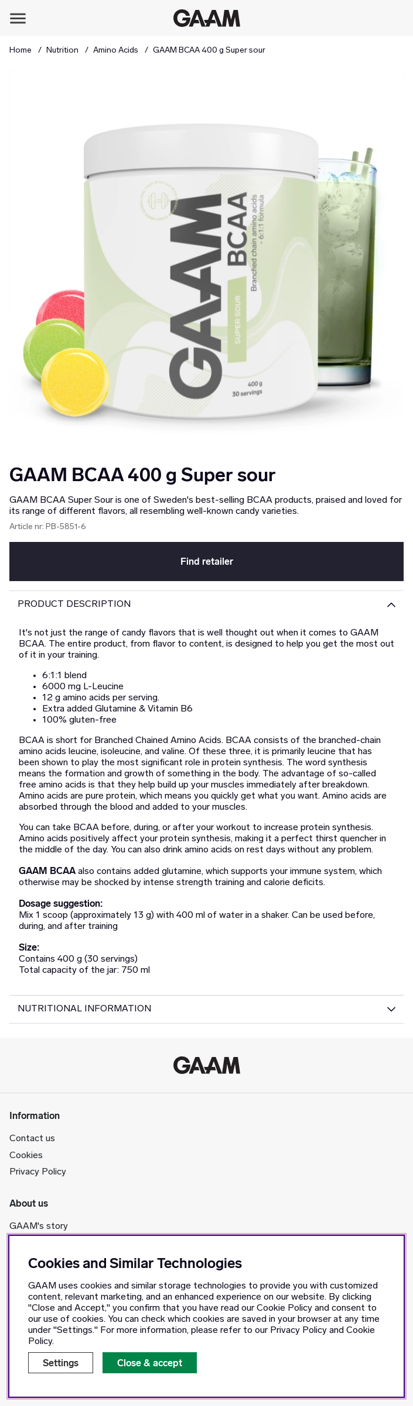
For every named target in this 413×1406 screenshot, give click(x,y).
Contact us (32, 1139)
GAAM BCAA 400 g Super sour (209, 50)
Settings (60, 1363)
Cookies (26, 1155)
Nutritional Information (84, 1009)
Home (20, 50)
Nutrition (62, 50)
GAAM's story (38, 1226)
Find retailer (206, 561)
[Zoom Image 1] (206, 267)
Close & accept (149, 1363)
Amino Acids (115, 50)
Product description (74, 604)
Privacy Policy (37, 1172)
